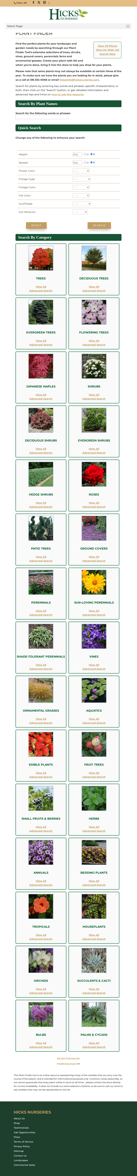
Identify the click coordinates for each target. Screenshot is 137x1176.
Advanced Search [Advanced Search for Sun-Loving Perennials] (94, 614)
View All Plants (107, 46)
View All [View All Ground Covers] (94, 556)
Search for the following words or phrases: (44, 113)
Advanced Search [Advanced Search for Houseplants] (94, 939)
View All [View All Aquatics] (94, 719)
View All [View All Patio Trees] (41, 556)
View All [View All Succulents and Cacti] (94, 989)
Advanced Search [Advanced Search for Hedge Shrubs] (40, 506)
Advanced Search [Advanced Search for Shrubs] (94, 398)
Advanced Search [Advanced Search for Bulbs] (40, 1047)
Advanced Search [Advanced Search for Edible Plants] (40, 777)
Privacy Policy (22, 1146)
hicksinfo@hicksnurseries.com (79, 79)
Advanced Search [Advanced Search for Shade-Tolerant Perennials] (40, 668)
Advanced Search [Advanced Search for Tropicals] (40, 939)
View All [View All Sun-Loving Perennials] (94, 611)
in (87, 154)
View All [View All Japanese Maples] (41, 394)
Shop (17, 1123)
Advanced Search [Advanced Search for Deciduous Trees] (94, 290)
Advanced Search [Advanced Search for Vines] (94, 668)
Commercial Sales (24, 1164)
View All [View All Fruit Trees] (94, 773)
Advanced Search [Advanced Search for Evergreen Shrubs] (94, 452)
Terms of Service (23, 1141)
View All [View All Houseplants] (94, 935)
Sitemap (19, 1151)
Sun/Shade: (25, 203)
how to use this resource (68, 94)
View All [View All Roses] (94, 502)
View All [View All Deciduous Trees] (94, 286)
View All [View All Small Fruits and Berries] (41, 827)
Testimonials (21, 1127)
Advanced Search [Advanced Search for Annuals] (40, 885)
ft (94, 154)
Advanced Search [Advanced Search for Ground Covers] (94, 560)
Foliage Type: (26, 179)
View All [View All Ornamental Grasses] (41, 719)
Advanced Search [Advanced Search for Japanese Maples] (40, 398)
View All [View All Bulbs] (41, 1043)
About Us (19, 1118)
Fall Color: (24, 195)
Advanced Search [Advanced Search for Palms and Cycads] (94, 1047)
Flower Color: (26, 170)
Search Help (107, 54)
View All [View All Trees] (41, 286)
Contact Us (20, 1155)
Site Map (61, 1058)
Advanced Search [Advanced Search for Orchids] (40, 993)
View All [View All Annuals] (41, 881)
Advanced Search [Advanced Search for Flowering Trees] (94, 344)
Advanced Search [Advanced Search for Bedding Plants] (94, 885)
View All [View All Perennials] (41, 611)
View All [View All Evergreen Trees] (41, 340)
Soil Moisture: (26, 212)
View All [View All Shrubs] (94, 394)
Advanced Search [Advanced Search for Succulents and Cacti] (94, 993)
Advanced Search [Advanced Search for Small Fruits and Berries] (40, 831)
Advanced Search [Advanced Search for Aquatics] (94, 722)
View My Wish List (107, 50)
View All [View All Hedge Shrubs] (41, 502)
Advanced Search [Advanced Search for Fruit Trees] (94, 777)
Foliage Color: (26, 187)
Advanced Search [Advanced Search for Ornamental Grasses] (40, 722)
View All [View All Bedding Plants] (94, 881)
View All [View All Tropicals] (41, 935)
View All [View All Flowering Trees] (94, 340)
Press (17, 1137)
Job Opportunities (24, 1132)
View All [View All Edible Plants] (41, 773)
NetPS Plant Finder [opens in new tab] (67, 1064)
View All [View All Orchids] (41, 989)
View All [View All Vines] (94, 665)
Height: (22, 154)
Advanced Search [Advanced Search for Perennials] (40, 614)
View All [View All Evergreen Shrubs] (94, 448)
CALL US (21, 2)
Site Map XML (73, 1058)
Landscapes (21, 1160)
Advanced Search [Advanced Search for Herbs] (94, 831)
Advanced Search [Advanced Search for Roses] (94, 506)
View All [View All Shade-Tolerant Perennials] (41, 665)
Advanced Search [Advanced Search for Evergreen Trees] (40, 344)
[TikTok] (49, 3)
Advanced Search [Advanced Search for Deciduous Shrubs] (40, 452)
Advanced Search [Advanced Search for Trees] (40, 290)
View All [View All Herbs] (94, 827)
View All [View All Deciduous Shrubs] (41, 448)
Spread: (22, 162)
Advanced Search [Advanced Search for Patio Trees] (40, 560)
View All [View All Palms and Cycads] (94, 1043)
